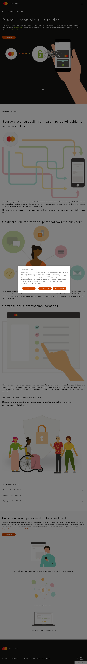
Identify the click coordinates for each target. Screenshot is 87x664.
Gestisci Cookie (29, 288)
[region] (44, 279)
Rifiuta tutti (45, 288)
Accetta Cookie (59, 288)
